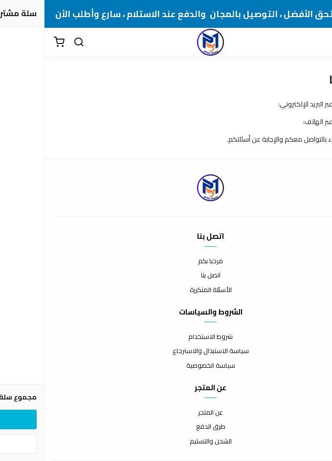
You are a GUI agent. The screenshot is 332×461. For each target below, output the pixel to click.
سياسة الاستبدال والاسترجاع (166, 351)
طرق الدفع (166, 427)
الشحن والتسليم (166, 441)
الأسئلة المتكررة (166, 290)
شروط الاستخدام (166, 337)
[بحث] (34, 42)
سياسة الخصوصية (166, 366)
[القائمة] (317, 42)
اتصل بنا (166, 275)
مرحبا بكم (166, 261)
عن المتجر (166, 413)
